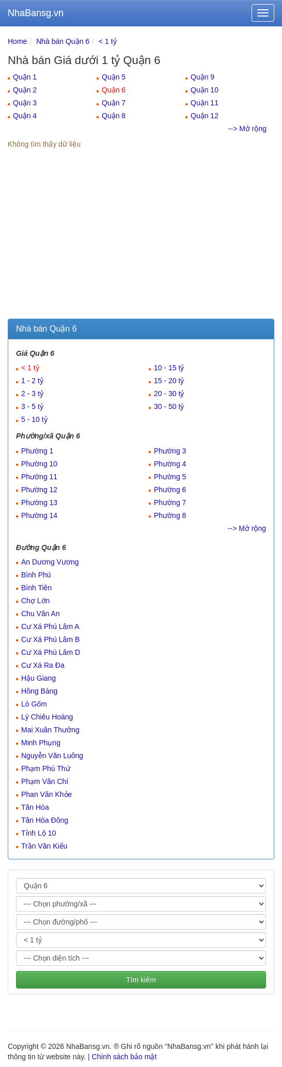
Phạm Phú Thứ (45, 768)
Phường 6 (170, 489)
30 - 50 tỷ (169, 406)
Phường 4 (170, 464)
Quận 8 (114, 116)
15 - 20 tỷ (169, 380)
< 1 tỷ (108, 41)
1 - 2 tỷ (32, 380)
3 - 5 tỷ (32, 406)
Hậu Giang (38, 678)
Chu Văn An (40, 613)
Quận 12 (204, 116)
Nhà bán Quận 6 (62, 41)
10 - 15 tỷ (169, 368)
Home (17, 41)
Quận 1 (25, 77)
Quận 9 (202, 77)
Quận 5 (114, 77)
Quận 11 (204, 103)
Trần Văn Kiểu (44, 846)
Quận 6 (114, 90)
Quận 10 (204, 90)
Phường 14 (39, 515)
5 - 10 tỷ (34, 419)
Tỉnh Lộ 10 (38, 833)
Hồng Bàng (39, 691)
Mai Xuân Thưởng (50, 730)
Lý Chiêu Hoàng (47, 717)
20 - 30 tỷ (169, 393)
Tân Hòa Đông (44, 820)
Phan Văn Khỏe (46, 794)
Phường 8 (170, 515)
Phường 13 (39, 502)
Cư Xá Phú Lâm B (50, 639)
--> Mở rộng (247, 128)
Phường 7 (170, 502)
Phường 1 (37, 451)
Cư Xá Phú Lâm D (50, 652)
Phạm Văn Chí (44, 781)
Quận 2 (25, 90)
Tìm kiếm (141, 980)
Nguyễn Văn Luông (52, 755)
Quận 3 (25, 103)
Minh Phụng (40, 743)
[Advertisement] (141, 241)
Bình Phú (36, 575)
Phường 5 (170, 477)
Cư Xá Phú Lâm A (50, 626)
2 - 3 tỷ (32, 393)
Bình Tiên (36, 588)
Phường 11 (39, 477)
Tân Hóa (35, 807)
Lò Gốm (34, 704)
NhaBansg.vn (36, 13)
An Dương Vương (50, 562)
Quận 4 (25, 116)
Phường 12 (39, 489)
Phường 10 (39, 464)
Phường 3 (170, 451)
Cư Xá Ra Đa (43, 665)
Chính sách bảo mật (124, 1057)
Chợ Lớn (35, 601)
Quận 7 (114, 103)
